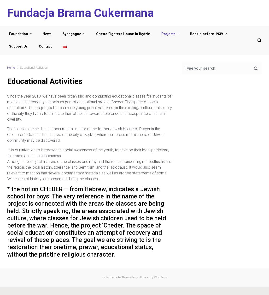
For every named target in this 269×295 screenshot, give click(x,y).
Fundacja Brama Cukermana (80, 13)
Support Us (18, 46)
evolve (105, 277)
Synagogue (72, 34)
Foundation (18, 34)
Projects (168, 34)
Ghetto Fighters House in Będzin (123, 34)
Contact (45, 46)
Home (11, 67)
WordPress (160, 277)
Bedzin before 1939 (206, 34)
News (47, 34)
